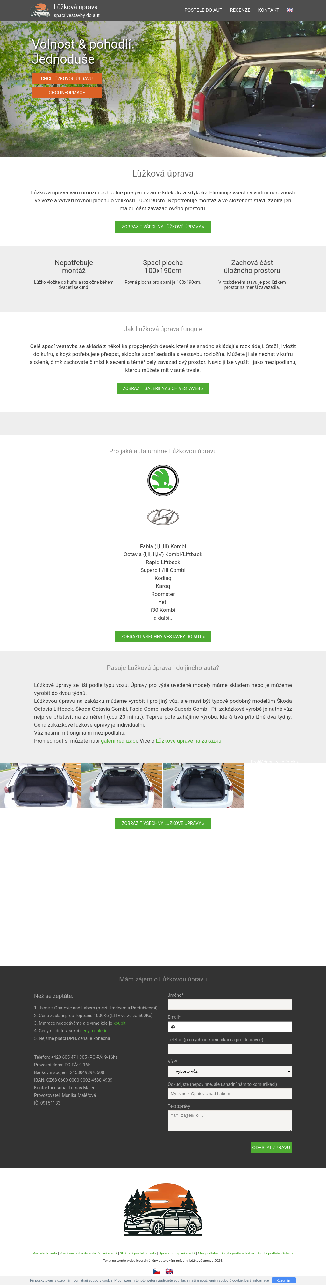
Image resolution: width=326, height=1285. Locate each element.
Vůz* (172, 1061)
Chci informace (67, 92)
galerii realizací (119, 740)
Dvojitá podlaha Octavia (275, 1253)
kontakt (268, 10)
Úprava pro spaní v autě (177, 1253)
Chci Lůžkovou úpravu (67, 78)
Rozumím (283, 1280)
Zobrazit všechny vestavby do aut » (163, 636)
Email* (174, 1017)
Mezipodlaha (208, 1253)
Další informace (256, 1280)
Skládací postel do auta (138, 1253)
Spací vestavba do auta (78, 1253)
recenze (240, 10)
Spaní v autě (107, 1253)
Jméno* (175, 995)
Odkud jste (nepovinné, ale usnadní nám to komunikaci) (222, 1084)
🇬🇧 (290, 10)
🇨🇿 (157, 1271)
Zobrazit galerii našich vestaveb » (163, 388)
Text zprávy (179, 1106)
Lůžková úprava (77, 10)
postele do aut (203, 10)
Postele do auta (45, 1253)
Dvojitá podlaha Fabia (237, 1253)
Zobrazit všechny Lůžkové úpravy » (163, 226)
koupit (119, 1023)
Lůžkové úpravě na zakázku (189, 740)
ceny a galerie (94, 1030)
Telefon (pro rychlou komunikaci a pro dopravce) (215, 1039)
